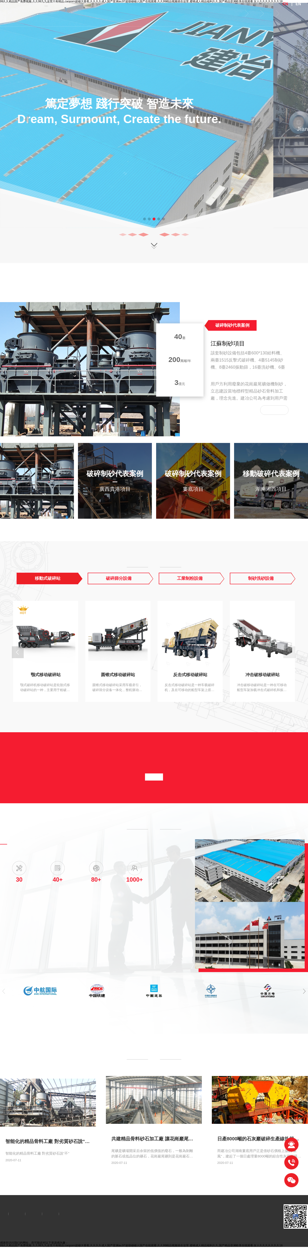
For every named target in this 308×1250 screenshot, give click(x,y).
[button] (144, 219)
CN (285, 4)
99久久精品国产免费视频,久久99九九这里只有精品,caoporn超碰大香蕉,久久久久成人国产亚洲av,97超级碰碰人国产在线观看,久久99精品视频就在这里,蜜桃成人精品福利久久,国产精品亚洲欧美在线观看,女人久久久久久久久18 (141, 1245)
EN (298, 4)
